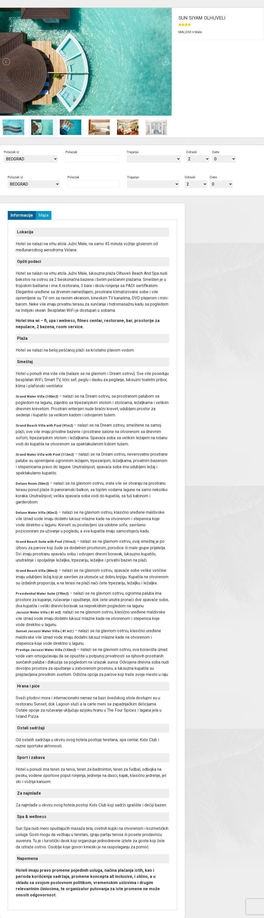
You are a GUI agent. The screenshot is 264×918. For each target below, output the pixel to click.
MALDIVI (185, 32)
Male (198, 32)
